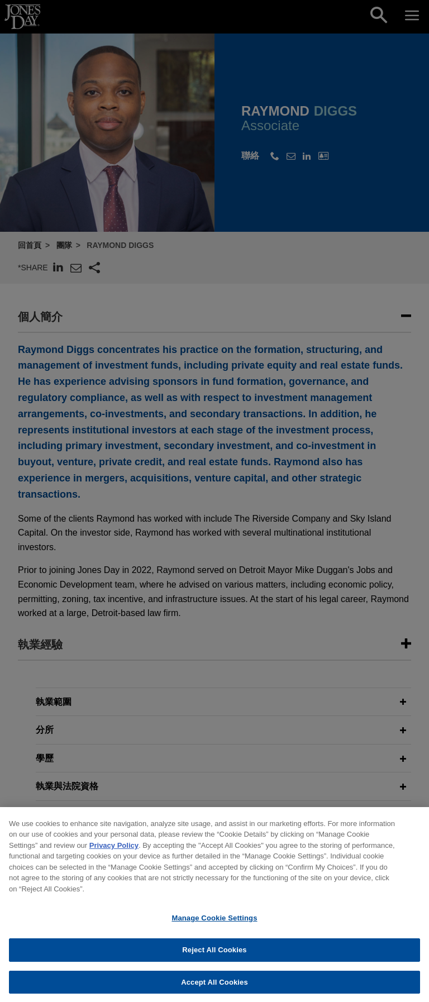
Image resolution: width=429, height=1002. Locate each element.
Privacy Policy (114, 852)
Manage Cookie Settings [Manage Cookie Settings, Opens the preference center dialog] (214, 925)
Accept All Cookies (214, 989)
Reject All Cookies (214, 957)
